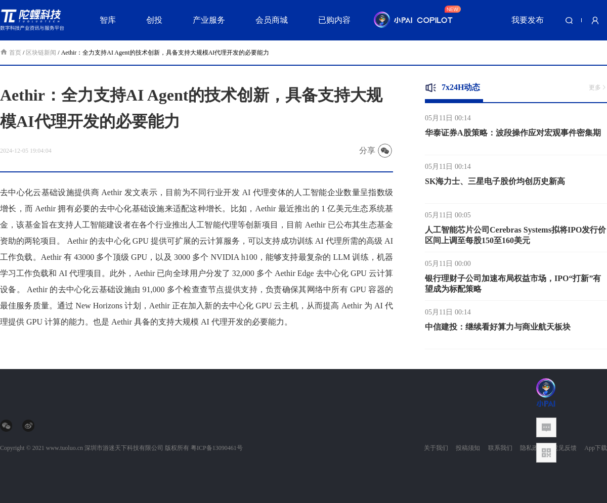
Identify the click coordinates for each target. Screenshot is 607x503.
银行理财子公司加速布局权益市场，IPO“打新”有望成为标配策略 (513, 285)
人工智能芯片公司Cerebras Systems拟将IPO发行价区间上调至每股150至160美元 (515, 236)
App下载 (595, 447)
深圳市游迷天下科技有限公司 (123, 447)
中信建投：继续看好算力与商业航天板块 (498, 328)
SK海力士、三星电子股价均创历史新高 (495, 182)
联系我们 (500, 447)
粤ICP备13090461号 (217, 447)
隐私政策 (532, 447)
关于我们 (436, 447)
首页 (11, 52)
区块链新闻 (41, 52)
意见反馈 (564, 447)
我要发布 (527, 20)
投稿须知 (468, 447)
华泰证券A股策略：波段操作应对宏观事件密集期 (513, 134)
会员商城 (271, 20)
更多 (598, 87)
